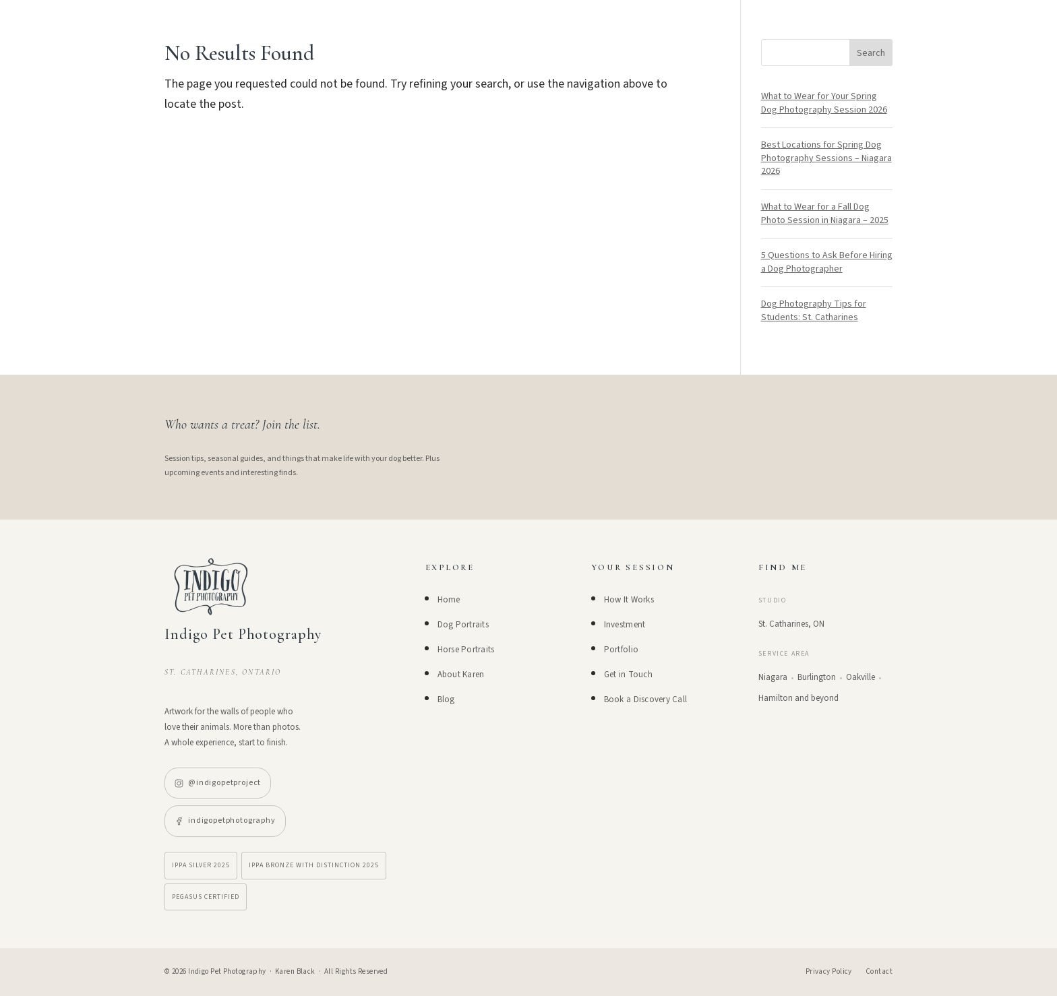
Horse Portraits (466, 650)
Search (871, 53)
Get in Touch (628, 674)
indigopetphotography (225, 820)
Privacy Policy (829, 971)
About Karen (461, 674)
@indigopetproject (218, 782)
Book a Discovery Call (645, 699)
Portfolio (621, 650)
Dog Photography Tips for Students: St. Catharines (813, 310)
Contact (879, 971)
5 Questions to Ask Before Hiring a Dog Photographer (827, 262)
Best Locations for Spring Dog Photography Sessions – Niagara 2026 (826, 158)
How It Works (629, 600)
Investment (625, 625)
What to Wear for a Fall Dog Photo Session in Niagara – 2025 (824, 213)
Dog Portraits (463, 625)
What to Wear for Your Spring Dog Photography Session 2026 (824, 103)
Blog (446, 699)
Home (448, 600)
